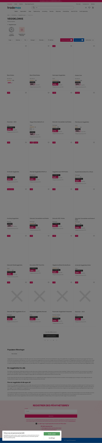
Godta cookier (52, 433)
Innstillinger (52, 438)
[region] (31, 436)
